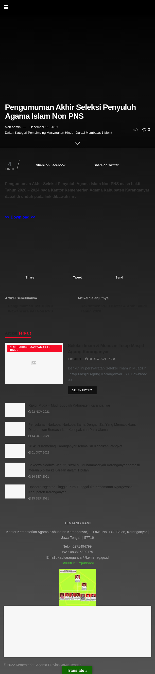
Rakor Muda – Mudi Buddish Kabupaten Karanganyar (69, 408)
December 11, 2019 (44, 127)
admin (16, 127)
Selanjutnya (82, 392)
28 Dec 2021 (95, 361)
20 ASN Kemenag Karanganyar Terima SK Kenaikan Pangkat (75, 448)
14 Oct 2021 (38, 438)
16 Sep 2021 (38, 479)
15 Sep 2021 (38, 500)
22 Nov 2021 (39, 414)
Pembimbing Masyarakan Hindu (50, 132)
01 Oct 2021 (38, 454)
